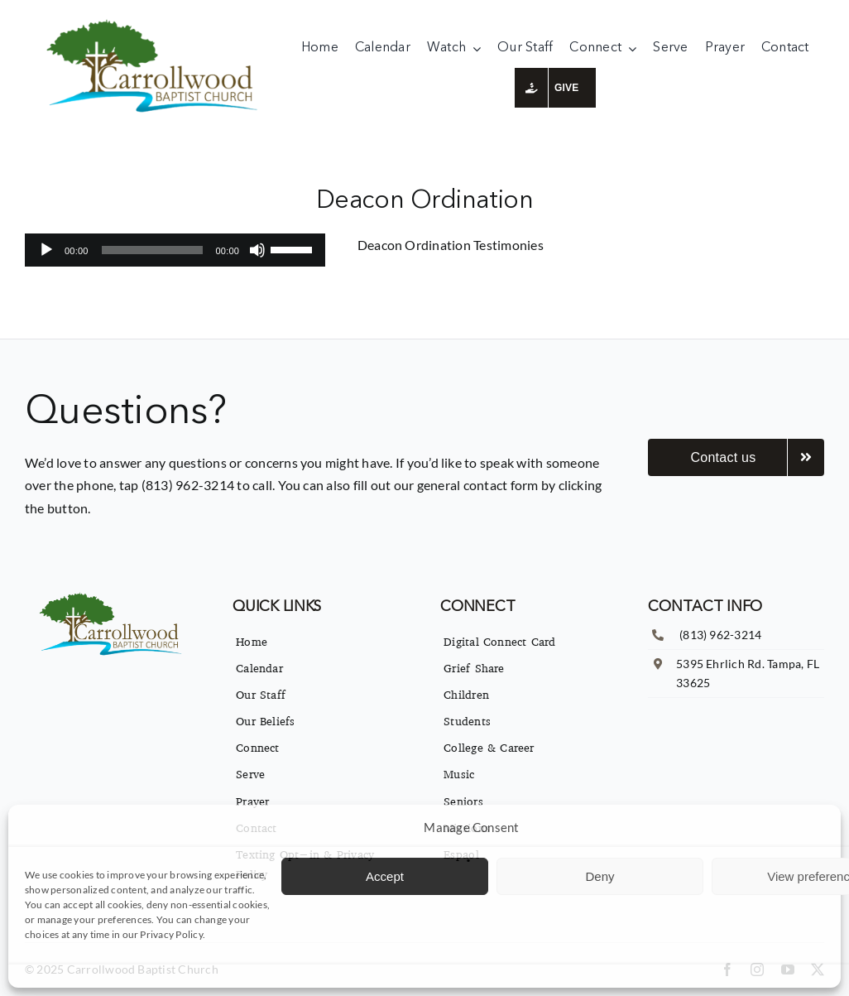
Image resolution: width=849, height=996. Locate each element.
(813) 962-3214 (720, 635)
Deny (599, 876)
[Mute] (257, 250)
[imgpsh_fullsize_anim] (155, 23)
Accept (385, 876)
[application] (175, 250)
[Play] (46, 250)
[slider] (152, 250)
